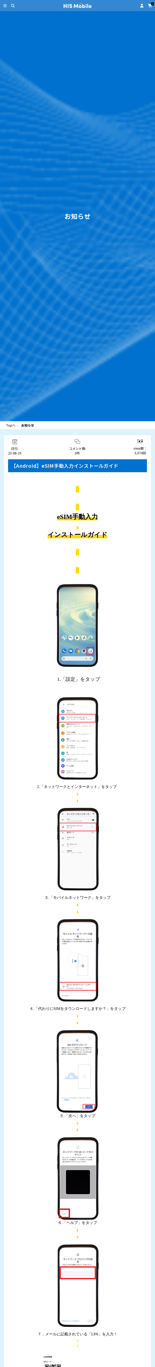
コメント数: (77, 450)
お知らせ (27, 425)
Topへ (10, 425)
